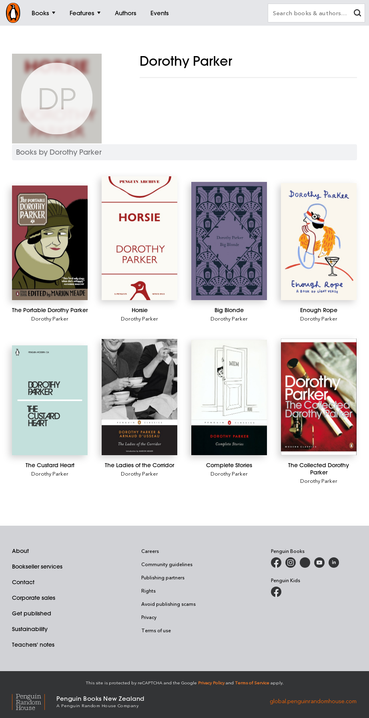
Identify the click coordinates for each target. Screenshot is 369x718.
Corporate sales (33, 597)
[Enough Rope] (319, 241)
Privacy (148, 617)
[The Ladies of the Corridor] (139, 397)
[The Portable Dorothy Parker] (50, 243)
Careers (150, 551)
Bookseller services (37, 566)
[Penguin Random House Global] (34, 701)
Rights (148, 590)
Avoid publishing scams (168, 603)
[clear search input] (357, 13)
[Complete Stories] (229, 397)
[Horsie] (139, 238)
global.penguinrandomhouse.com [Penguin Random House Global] (313, 701)
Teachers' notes (33, 644)
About (20, 551)
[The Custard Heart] (50, 400)
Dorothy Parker (49, 318)
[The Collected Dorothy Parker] (319, 397)
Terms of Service (252, 682)
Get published (31, 613)
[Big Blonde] (229, 241)
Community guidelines (167, 564)
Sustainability (30, 629)
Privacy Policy (211, 682)
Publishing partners (162, 577)
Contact (23, 582)
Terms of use (156, 630)
